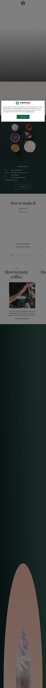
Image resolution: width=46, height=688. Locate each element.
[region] (23, 111)
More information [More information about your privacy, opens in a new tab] (29, 111)
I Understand (23, 116)
